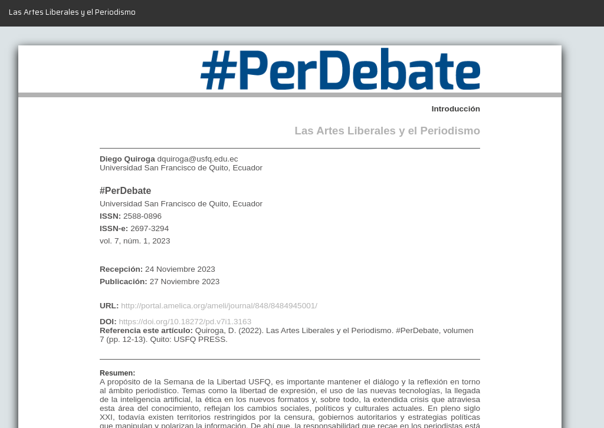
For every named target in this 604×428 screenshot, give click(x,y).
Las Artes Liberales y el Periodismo (72, 12)
